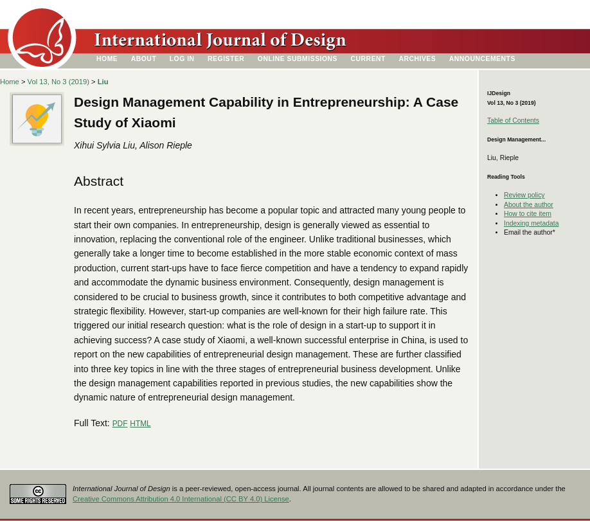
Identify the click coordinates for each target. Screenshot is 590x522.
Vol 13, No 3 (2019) (58, 82)
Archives (417, 58)
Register (226, 58)
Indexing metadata (531, 223)
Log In (182, 58)
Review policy (524, 195)
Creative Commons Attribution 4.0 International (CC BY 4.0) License (181, 499)
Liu (103, 82)
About (144, 58)
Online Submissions (297, 58)
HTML (140, 423)
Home (107, 58)
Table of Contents (513, 120)
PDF (120, 423)
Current (368, 58)
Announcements (482, 58)
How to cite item (527, 213)
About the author (528, 204)
